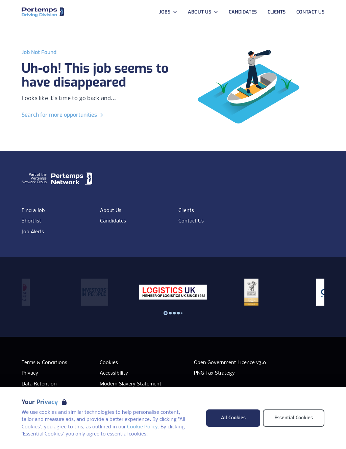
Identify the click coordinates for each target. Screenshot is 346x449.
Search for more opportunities (63, 114)
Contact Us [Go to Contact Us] (310, 12)
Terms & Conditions (44, 362)
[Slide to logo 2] (174, 313)
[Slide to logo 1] (170, 313)
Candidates (113, 221)
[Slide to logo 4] (181, 313)
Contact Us (191, 221)
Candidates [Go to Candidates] (243, 12)
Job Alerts (33, 232)
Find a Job (33, 210)
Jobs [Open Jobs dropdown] (168, 12)
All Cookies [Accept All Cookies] (233, 418)
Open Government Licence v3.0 (230, 362)
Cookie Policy (142, 427)
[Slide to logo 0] (166, 313)
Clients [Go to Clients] (277, 12)
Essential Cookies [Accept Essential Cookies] (293, 418)
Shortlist (31, 221)
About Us (110, 210)
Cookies (109, 362)
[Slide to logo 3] (178, 313)
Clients (186, 210)
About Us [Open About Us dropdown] (203, 12)
